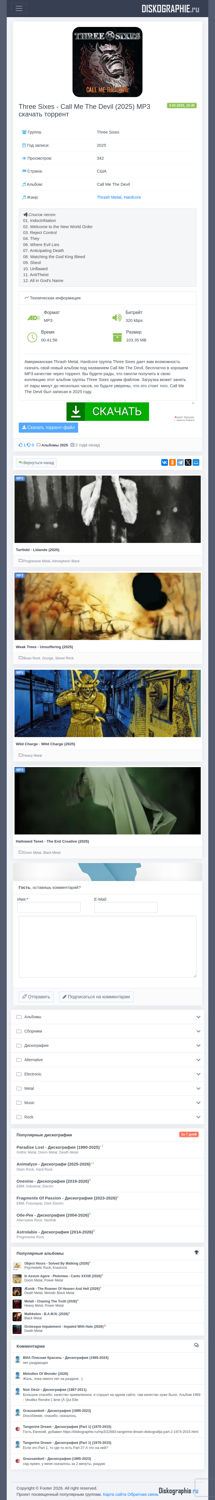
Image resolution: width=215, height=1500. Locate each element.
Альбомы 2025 (54, 445)
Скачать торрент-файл (48, 427)
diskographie (170, 8)
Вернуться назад (36, 462)
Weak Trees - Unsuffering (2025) (44, 647)
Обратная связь (143, 1494)
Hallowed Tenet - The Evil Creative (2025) (52, 841)
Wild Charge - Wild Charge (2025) (45, 744)
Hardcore (132, 197)
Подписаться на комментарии (96, 996)
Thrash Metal (109, 197)
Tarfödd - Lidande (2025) (38, 550)
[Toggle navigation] (19, 8)
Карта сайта (115, 1494)
